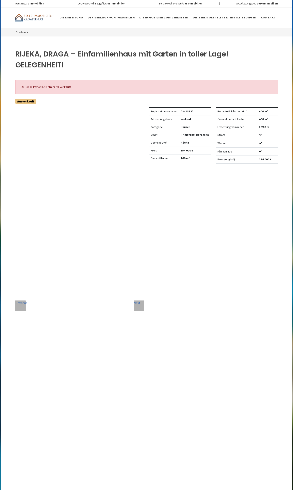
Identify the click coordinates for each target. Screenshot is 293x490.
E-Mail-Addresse (153, 308)
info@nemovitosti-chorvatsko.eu (49, 367)
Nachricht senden (168, 413)
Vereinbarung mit (132, 391)
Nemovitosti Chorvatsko (119, 486)
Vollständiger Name (102, 308)
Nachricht (94, 344)
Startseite (22, 32)
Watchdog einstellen (223, 179)
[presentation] (114, 408)
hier (209, 397)
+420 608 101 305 (48, 363)
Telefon (91, 326)
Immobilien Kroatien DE (88, 486)
